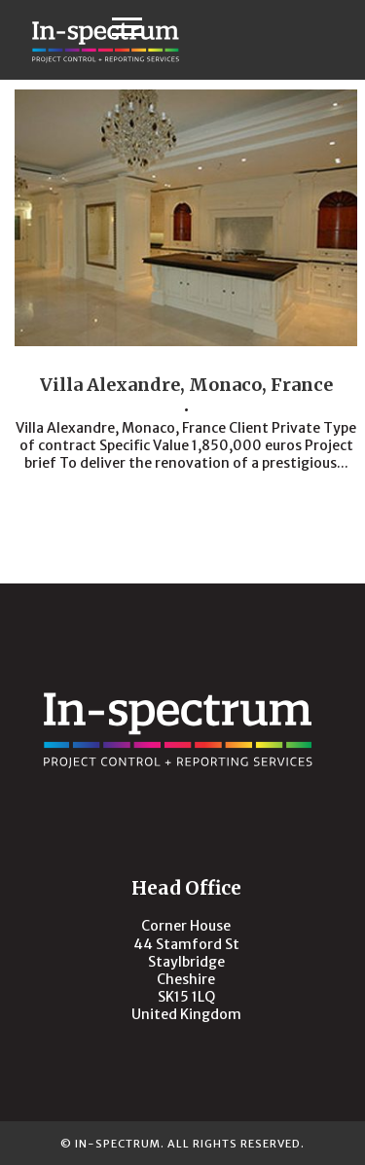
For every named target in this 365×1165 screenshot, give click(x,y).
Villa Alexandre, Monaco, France (186, 384)
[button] (127, 26)
